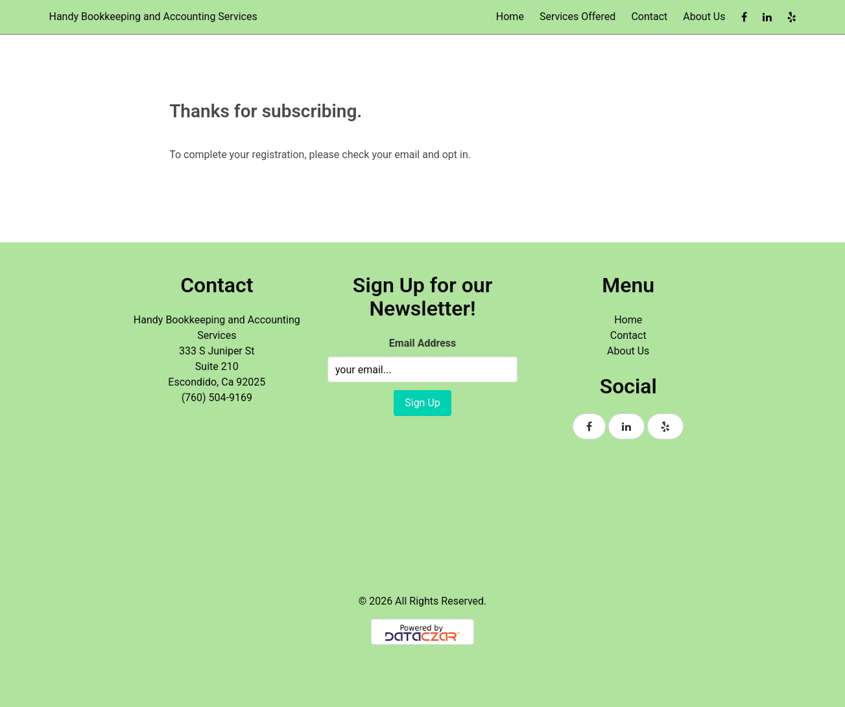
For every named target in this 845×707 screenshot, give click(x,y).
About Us (704, 16)
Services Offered (577, 16)
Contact (649, 16)
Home (510, 16)
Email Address (422, 343)
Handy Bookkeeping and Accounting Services (153, 16)
